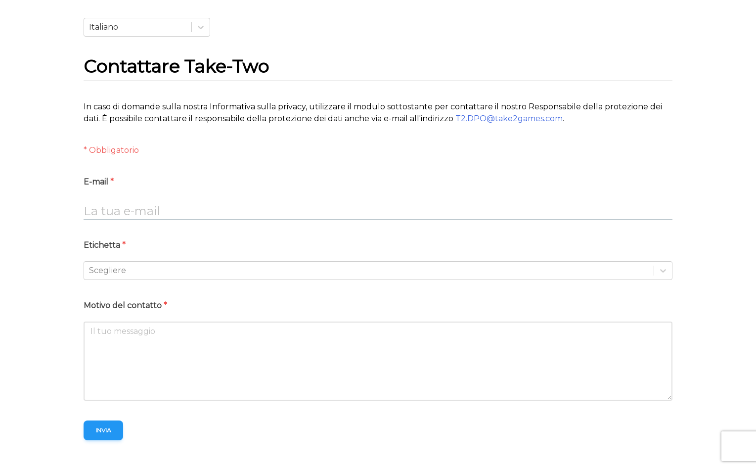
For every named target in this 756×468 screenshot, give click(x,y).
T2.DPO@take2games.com (509, 118)
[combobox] (90, 27)
